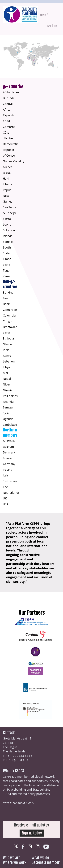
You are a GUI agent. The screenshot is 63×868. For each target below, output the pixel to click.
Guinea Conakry (13, 161)
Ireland (7, 470)
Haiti (6, 178)
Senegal (8, 407)
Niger (6, 384)
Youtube (46, 847)
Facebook (23, 847)
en (49, 25)
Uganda (8, 419)
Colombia (9, 315)
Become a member (46, 862)
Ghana (7, 344)
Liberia (7, 184)
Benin (7, 304)
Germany (9, 464)
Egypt (6, 333)
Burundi (8, 98)
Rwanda (8, 402)
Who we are (11, 857)
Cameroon (10, 310)
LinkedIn (37, 846)
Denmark (9, 452)
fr (55, 25)
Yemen (7, 276)
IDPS (7, 794)
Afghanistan (11, 92)
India (6, 350)
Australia (9, 441)
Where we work (14, 862)
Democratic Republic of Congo (10, 149)
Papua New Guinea (8, 195)
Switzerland (10, 481)
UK (5, 498)
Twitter (16, 846)
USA (5, 504)
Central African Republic (8, 109)
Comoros (9, 127)
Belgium (8, 447)
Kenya (7, 356)
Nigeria (8, 390)
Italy (5, 475)
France (7, 458)
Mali (5, 373)
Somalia (8, 242)
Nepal (7, 379)
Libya (6, 367)
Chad (6, 121)
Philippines (10, 396)
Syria (6, 413)
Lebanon (9, 361)
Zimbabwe (10, 424)
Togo (6, 270)
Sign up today (31, 833)
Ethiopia (8, 338)
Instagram (30, 846)
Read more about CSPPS (18, 803)
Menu (43, 14)
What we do (40, 857)
